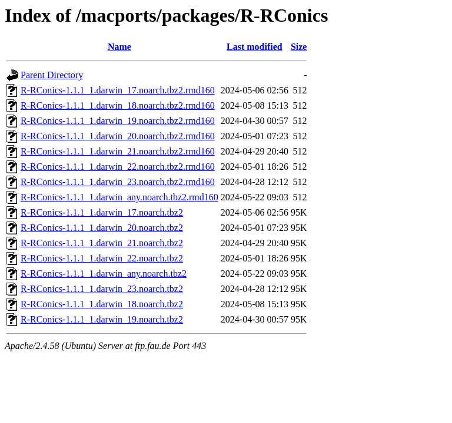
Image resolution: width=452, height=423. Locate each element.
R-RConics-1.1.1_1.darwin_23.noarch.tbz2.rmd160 (118, 182)
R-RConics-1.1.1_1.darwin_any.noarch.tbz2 (104, 273)
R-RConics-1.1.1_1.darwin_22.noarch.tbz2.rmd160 (118, 167)
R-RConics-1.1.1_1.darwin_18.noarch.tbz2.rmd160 (118, 105)
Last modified (254, 47)
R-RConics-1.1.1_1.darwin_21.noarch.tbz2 (102, 243)
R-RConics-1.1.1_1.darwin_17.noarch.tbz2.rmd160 (118, 90)
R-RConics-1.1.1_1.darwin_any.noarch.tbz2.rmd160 (119, 197)
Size (299, 47)
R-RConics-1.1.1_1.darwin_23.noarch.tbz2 (102, 289)
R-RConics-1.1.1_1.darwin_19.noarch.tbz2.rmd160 (118, 121)
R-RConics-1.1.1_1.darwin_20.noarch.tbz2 (102, 228)
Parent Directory (52, 75)
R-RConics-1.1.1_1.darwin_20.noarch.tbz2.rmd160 (118, 136)
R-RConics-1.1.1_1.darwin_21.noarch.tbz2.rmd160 (118, 151)
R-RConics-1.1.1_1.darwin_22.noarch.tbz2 (102, 258)
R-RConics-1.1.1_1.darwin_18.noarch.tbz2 (102, 304)
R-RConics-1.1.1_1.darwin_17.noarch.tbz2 (102, 212)
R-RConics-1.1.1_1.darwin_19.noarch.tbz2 (102, 319)
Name (119, 47)
